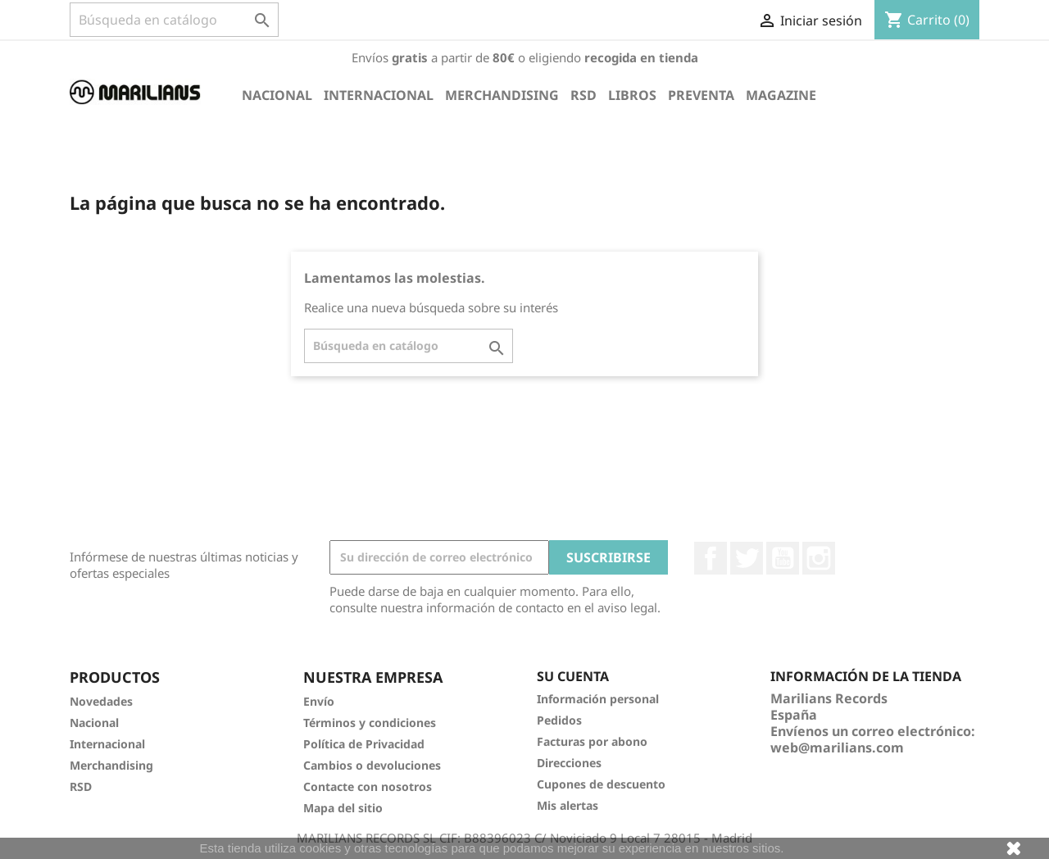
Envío (318, 701)
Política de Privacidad (364, 744)
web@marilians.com (837, 748)
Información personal (598, 699)
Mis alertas (567, 805)
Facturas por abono (592, 741)
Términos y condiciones (369, 722)
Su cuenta (573, 676)
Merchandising (502, 95)
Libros (632, 95)
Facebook (710, 558)
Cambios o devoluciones (372, 765)
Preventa (701, 95)
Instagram (818, 558)
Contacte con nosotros (367, 786)
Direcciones (569, 762)
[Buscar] (174, 19)
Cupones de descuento (601, 784)
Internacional (379, 95)
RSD (583, 95)
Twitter (746, 558)
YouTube (782, 558)
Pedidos (559, 720)
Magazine (781, 95)
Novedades (101, 701)
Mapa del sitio (343, 808)
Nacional (277, 95)
